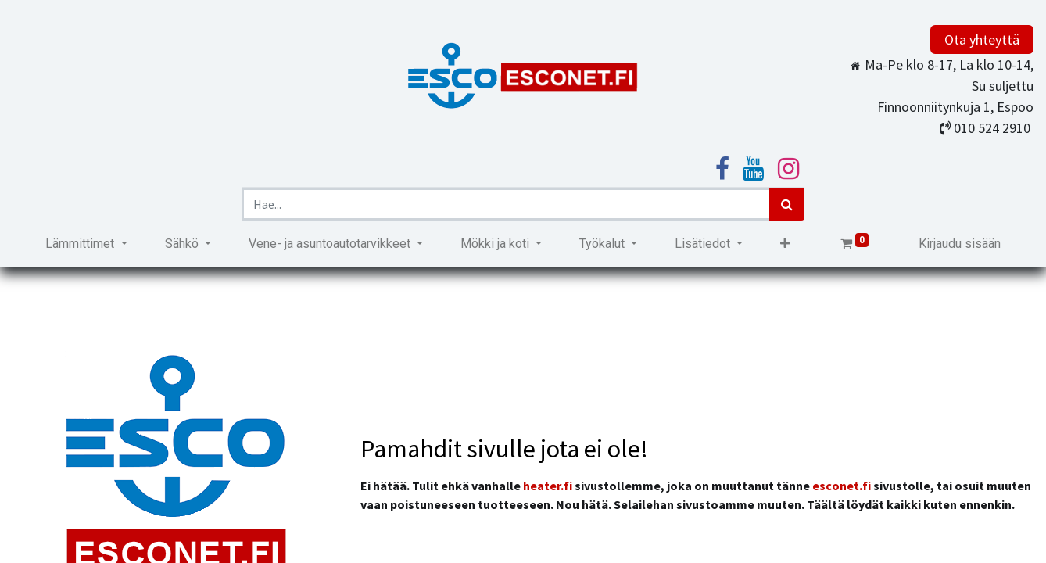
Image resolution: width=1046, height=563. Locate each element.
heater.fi (547, 485)
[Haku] (786, 204)
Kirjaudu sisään (960, 243)
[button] (785, 244)
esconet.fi (841, 485)
